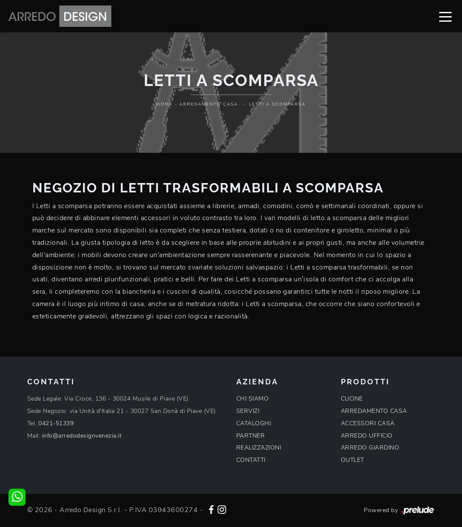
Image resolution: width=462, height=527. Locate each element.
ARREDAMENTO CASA (374, 411)
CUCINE (352, 399)
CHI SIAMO (252, 399)
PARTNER (250, 436)
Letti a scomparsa (277, 104)
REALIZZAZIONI (258, 448)
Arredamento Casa (208, 104)
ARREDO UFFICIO (367, 436)
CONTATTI (251, 460)
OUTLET (352, 460)
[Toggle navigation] (445, 16)
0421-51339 (56, 423)
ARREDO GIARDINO (370, 448)
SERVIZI (248, 411)
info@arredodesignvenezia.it (82, 436)
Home (164, 104)
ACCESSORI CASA (368, 423)
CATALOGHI (253, 423)
